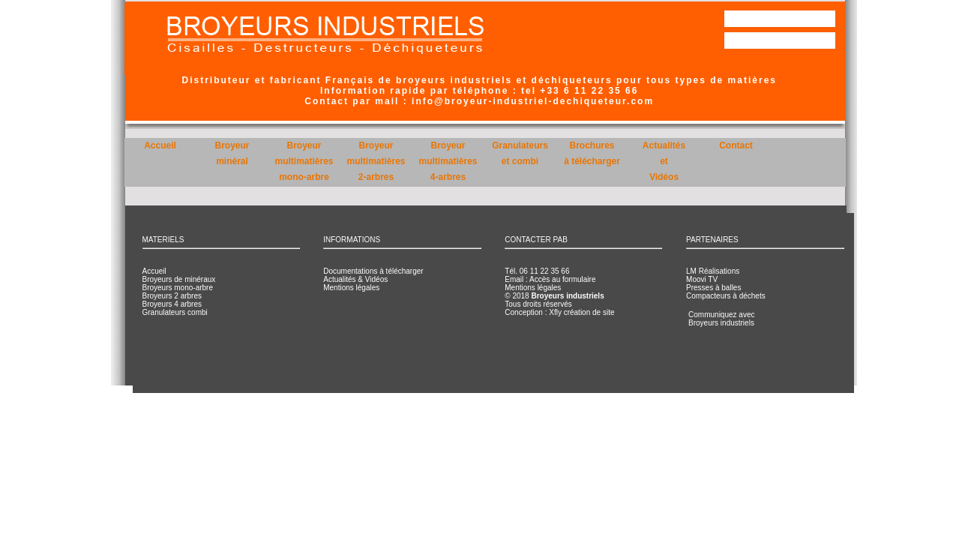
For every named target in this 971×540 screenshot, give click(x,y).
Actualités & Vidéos (355, 279)
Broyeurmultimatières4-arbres (447, 161)
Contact (736, 161)
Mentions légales (351, 288)
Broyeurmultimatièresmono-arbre (303, 161)
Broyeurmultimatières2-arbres (375, 161)
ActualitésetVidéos (664, 161)
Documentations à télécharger (373, 271)
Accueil (160, 161)
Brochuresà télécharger (592, 161)
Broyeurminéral (231, 161)
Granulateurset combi (520, 161)
